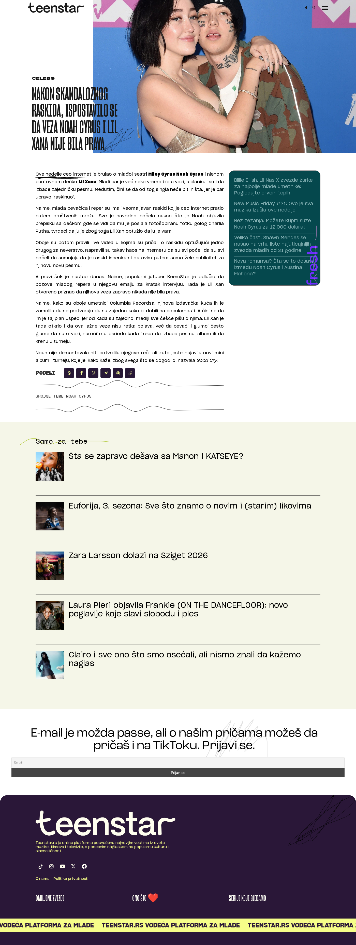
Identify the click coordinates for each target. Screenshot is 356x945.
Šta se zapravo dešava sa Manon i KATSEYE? (156, 456)
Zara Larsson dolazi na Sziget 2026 (138, 556)
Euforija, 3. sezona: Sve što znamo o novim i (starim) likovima (190, 506)
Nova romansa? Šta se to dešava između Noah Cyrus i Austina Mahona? (274, 267)
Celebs (43, 79)
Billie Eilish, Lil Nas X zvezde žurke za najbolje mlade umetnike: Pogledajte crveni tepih (273, 186)
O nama (43, 879)
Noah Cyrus (79, 396)
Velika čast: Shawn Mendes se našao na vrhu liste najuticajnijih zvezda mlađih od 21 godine (272, 244)
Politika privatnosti (70, 879)
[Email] (178, 762)
